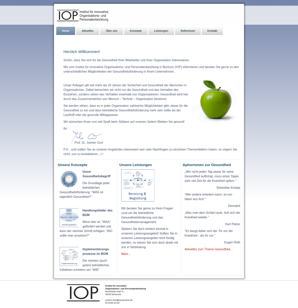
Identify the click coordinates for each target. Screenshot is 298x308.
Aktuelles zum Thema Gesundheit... (209, 249)
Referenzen (188, 30)
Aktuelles (88, 30)
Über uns (111, 30)
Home (65, 30)
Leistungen (161, 30)
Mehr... (126, 254)
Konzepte (136, 30)
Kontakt (212, 30)
